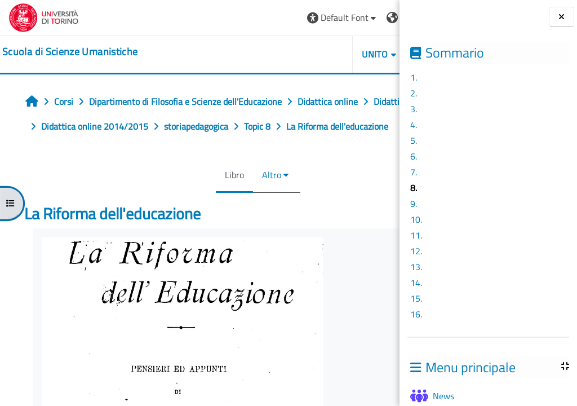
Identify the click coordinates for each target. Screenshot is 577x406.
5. (413, 140)
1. (413, 77)
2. (413, 93)
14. (416, 282)
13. (416, 266)
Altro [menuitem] (219, 199)
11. (416, 235)
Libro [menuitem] (182, 199)
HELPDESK (332, 54)
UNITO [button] (270, 54)
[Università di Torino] (43, 16)
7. (413, 172)
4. (413, 124)
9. (413, 203)
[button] (237, 18)
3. (413, 109)
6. (413, 156)
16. (416, 314)
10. (416, 219)
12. (416, 251)
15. (416, 298)
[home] (69, 52)
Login (371, 17)
